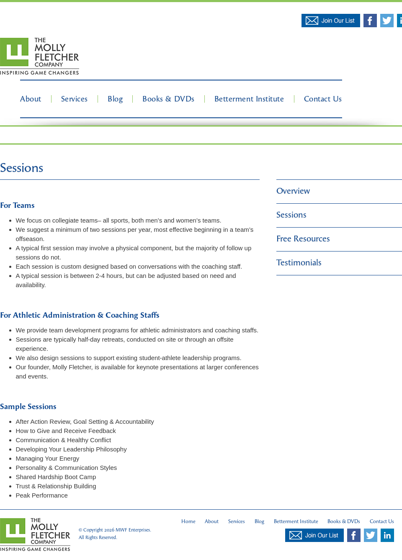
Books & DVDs (168, 99)
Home (188, 521)
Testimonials (299, 262)
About (30, 99)
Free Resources (303, 239)
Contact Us (323, 99)
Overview (293, 191)
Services (74, 99)
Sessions (291, 215)
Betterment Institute (249, 99)
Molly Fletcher (39, 56)
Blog (115, 99)
